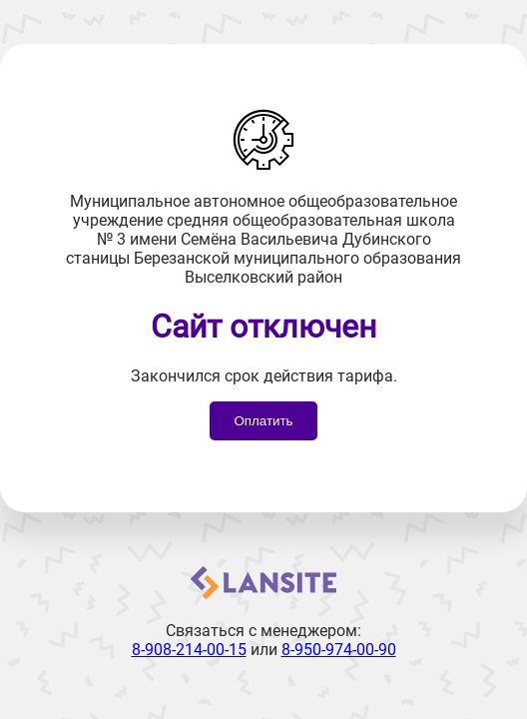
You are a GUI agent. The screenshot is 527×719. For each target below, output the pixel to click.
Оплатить (263, 420)
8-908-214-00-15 (189, 649)
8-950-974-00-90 (338, 649)
